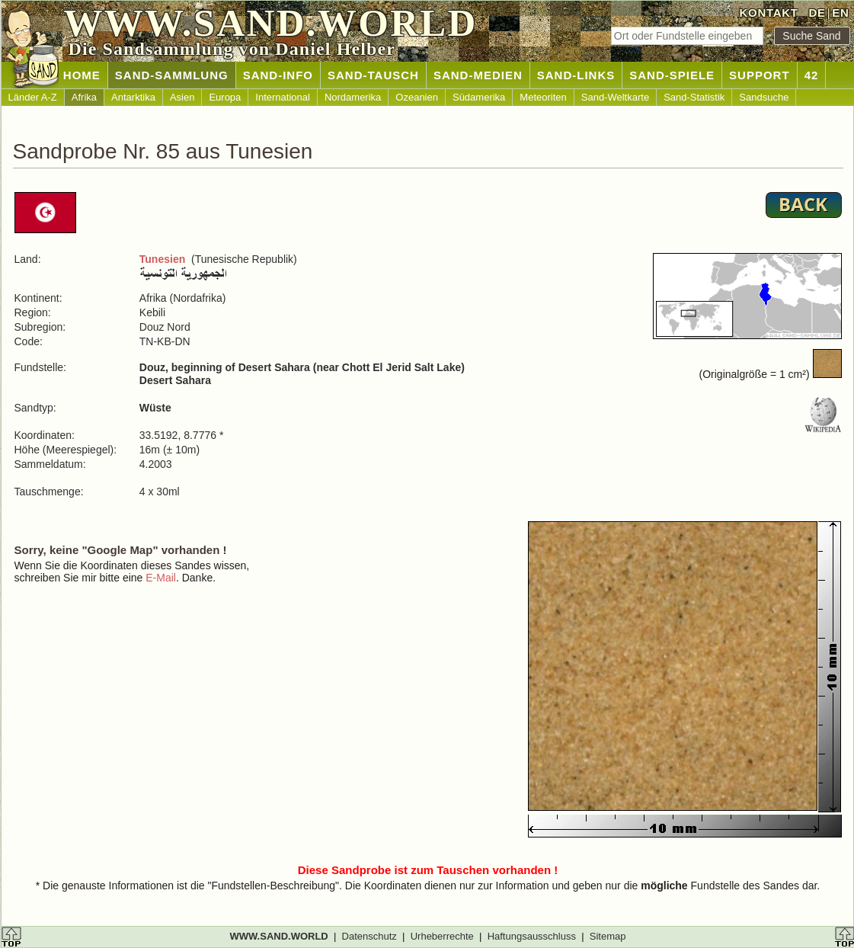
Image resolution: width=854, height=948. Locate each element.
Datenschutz (369, 936)
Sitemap (608, 936)
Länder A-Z (32, 97)
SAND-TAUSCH (373, 75)
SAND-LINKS (576, 75)
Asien (182, 97)
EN (840, 12)
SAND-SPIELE (672, 75)
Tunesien (162, 259)
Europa (225, 97)
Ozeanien (416, 97)
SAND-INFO (278, 75)
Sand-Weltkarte (615, 97)
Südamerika (479, 97)
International (282, 97)
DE (816, 12)
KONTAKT (769, 12)
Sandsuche (763, 97)
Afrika (84, 97)
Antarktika (133, 97)
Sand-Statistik (694, 97)
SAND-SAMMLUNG (172, 75)
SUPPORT (759, 75)
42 (811, 75)
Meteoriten (543, 97)
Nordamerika (353, 97)
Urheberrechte (442, 936)
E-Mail (161, 578)
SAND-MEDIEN (478, 75)
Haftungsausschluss (532, 936)
